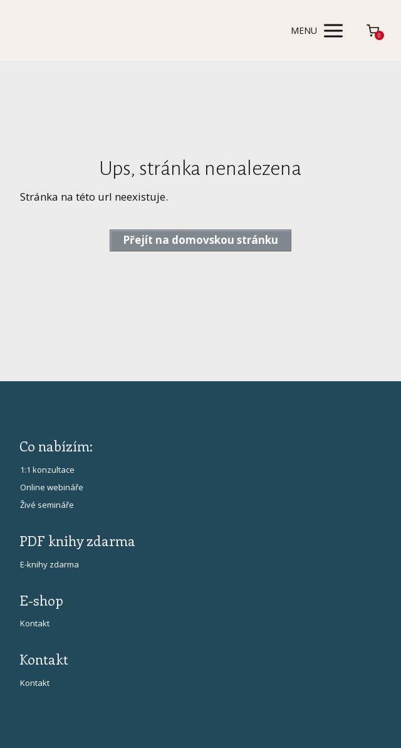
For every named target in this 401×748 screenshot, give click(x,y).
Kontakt (34, 623)
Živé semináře (47, 504)
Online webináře (51, 487)
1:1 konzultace (47, 469)
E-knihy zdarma (49, 564)
